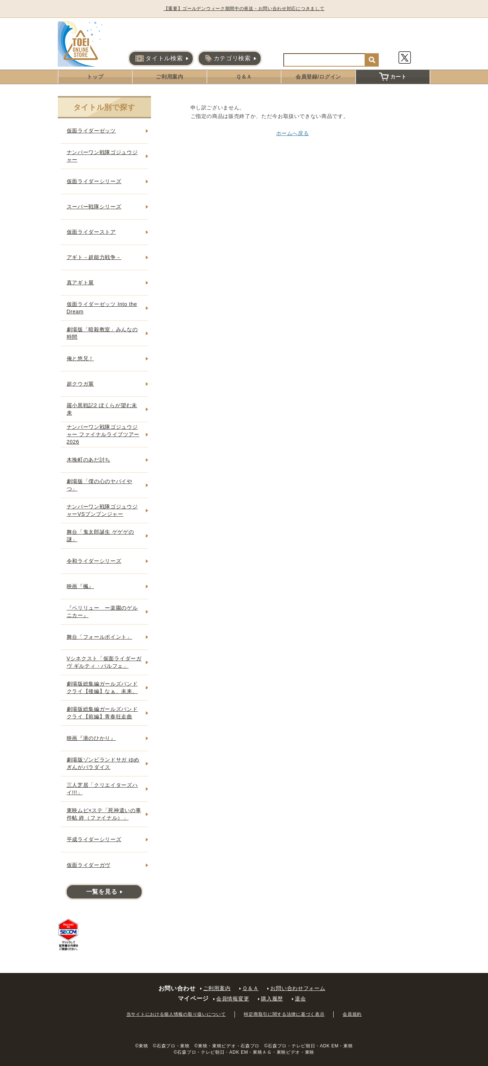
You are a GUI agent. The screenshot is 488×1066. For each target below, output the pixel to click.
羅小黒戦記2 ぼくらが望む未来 (102, 409)
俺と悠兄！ (80, 358)
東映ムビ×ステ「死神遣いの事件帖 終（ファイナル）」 (104, 814)
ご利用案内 (169, 77)
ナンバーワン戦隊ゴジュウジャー (102, 156)
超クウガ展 (80, 384)
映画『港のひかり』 (91, 738)
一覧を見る (101, 891)
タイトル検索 (159, 58)
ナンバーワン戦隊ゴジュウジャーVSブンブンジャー (102, 510)
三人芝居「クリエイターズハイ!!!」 (102, 788)
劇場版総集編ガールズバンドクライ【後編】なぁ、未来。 (102, 687)
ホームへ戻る (292, 133)
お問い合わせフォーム (297, 988)
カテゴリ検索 (228, 58)
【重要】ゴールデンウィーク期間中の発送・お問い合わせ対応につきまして (244, 8)
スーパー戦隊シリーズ (94, 207)
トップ (95, 77)
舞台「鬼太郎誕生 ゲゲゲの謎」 (100, 535)
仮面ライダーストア (91, 232)
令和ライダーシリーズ (94, 561)
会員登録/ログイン (318, 77)
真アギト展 (80, 282)
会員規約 (352, 1014)
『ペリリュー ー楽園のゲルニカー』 (102, 611)
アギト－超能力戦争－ (94, 257)
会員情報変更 (232, 999)
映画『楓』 (80, 586)
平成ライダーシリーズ (94, 839)
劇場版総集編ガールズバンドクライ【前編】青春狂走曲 (102, 712)
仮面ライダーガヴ (89, 865)
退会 (300, 999)
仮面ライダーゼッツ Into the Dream (102, 308)
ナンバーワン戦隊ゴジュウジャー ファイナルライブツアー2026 (103, 434)
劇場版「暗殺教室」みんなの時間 (102, 333)
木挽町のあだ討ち (89, 460)
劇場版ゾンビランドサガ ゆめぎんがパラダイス (103, 763)
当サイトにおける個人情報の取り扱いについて (176, 1014)
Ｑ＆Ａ (244, 77)
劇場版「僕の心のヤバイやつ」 (99, 485)
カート (393, 76)
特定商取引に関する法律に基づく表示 (284, 1014)
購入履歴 (272, 999)
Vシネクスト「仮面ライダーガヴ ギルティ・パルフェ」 (104, 662)
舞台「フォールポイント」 (99, 637)
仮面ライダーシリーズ (94, 181)
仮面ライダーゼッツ (91, 131)
